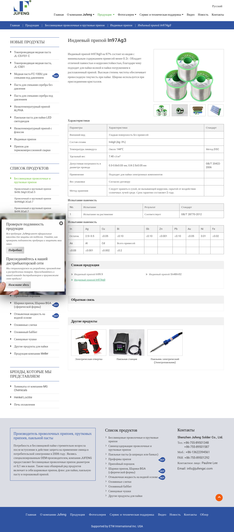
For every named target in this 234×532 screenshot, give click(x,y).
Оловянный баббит (25, 332)
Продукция (32, 25)
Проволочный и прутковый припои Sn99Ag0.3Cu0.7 (32, 200)
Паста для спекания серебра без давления (33, 86)
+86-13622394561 (198, 452)
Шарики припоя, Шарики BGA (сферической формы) (32, 304)
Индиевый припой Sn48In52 (165, 274)
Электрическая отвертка (88, 359)
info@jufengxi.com (200, 468)
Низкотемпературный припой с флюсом (33, 130)
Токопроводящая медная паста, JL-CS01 (33, 64)
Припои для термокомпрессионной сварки (32, 148)
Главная (59, 14)
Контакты (218, 14)
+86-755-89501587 (196, 447)
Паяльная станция (127, 359)
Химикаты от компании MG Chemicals (31, 388)
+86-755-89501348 (196, 443)
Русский (217, 6)
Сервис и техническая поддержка (132, 514)
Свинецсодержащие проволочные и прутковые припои (130, 447)
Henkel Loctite (23, 397)
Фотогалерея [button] (126, 14)
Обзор (204, 514)
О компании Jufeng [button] (79, 14)
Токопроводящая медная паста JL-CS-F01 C (32, 54)
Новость (203, 14)
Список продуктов (121, 430)
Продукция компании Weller (31, 353)
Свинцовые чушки (25, 339)
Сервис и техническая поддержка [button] (160, 14)
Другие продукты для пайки (31, 346)
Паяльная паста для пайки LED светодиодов (32, 119)
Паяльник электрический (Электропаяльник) (165, 360)
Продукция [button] (105, 14)
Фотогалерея (97, 514)
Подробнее (15, 250)
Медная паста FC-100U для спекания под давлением (30, 75)
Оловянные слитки (25, 324)
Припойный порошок (27, 296)
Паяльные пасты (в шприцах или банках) (133, 454)
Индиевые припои (121, 25)
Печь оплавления (24, 404)
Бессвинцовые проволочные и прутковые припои (74, 25)
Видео (191, 14)
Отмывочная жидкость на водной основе (29, 315)
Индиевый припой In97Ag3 (89, 279)
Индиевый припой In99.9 (88, 274)
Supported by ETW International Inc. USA (117, 526)
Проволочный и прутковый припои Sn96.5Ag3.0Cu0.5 (32, 190)
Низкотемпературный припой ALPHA (32, 108)
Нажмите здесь (18, 284)
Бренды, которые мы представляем (30, 374)
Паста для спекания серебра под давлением (33, 97)
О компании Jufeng (53, 514)
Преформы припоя (119, 459)
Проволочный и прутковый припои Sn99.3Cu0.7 (32, 210)
